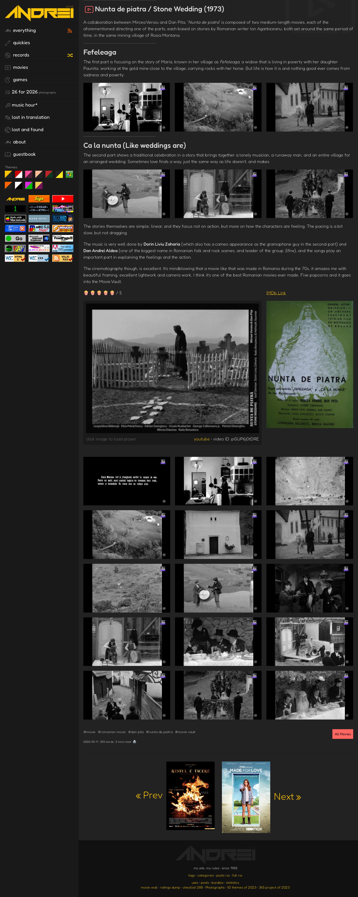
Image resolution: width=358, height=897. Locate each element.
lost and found (24, 130)
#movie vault (185, 732)
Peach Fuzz (41, 176)
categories (205, 875)
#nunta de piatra (159, 732)
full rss (237, 875)
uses (195, 882)
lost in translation (27, 117)
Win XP (69, 174)
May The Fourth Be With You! (61, 176)
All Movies (343, 734)
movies (16, 67)
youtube (202, 438)
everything (20, 30)
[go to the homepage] (39, 18)
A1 (30, 187)
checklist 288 (193, 887)
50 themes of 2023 (241, 887)
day (20, 176)
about (15, 142)
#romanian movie (112, 732)
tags (191, 875)
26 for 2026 (30, 92)
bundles (217, 882)
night (10, 176)
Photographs (215, 887)
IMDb (276, 292)
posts (205, 882)
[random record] (70, 55)
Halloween (10, 187)
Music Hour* (21, 105)
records (17, 55)
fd (30, 176)
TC (41, 187)
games (16, 80)
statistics (232, 882)
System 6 (20, 187)
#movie (89, 732)
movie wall (149, 887)
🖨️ (134, 741)
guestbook (20, 154)
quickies (17, 43)
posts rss (223, 875)
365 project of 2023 (274, 887)
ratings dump (170, 887)
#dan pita (136, 732)
